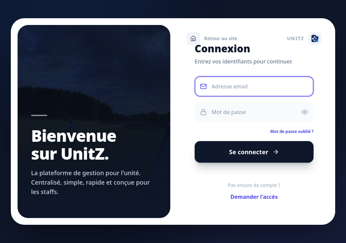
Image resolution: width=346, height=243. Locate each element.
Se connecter (253, 154)
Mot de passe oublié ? (291, 133)
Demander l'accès (253, 199)
